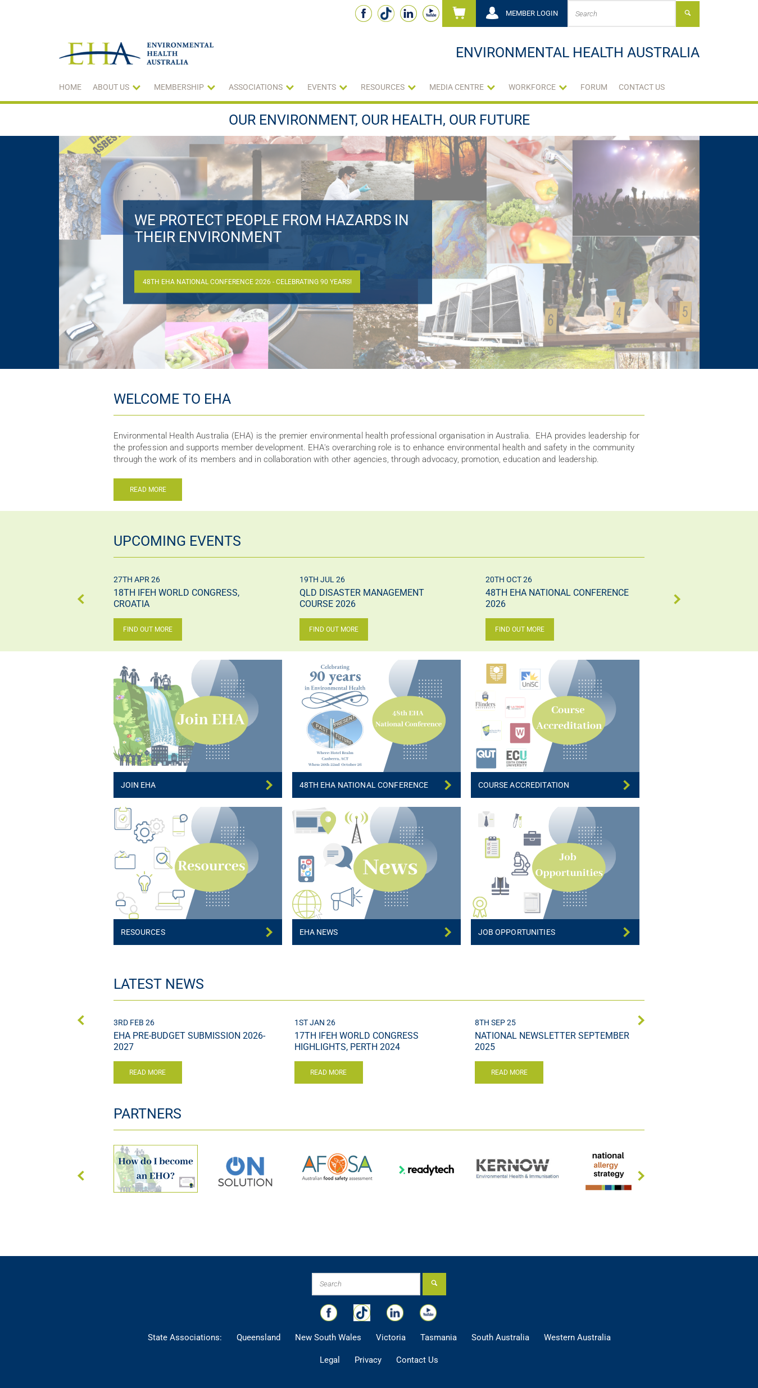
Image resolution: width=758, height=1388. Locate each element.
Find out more (148, 629)
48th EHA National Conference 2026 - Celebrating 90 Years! (247, 282)
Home (70, 87)
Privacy (368, 1360)
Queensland (258, 1337)
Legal (330, 1360)
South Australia (500, 1337)
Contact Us (642, 87)
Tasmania (438, 1337)
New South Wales (328, 1337)
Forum (593, 87)
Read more (148, 490)
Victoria (391, 1337)
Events (321, 87)
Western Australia (577, 1337)
